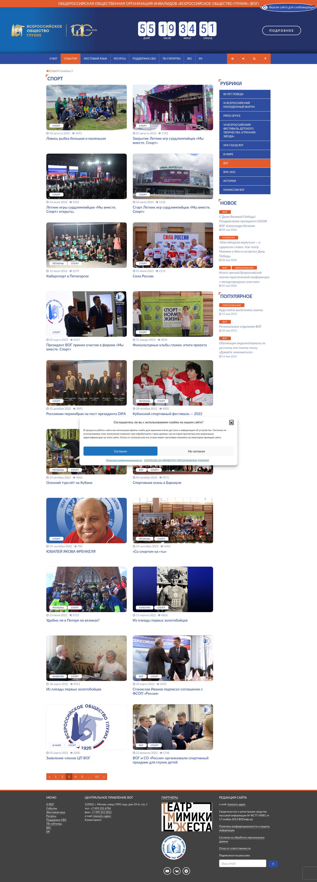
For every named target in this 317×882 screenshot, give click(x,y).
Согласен (120, 451)
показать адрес (102, 816)
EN (200, 58)
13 (96, 776)
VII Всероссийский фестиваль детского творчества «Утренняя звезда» (239, 130)
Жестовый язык (95, 58)
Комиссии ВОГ (234, 189)
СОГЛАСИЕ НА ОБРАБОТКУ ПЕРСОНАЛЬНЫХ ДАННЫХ (176, 460)
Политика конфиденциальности (124, 460)
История (229, 180)
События (70, 58)
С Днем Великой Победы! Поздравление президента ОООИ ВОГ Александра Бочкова (243, 221)
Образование (244, 267)
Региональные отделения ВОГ (240, 326)
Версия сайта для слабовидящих (288, 7)
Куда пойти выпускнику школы (241, 310)
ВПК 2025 (229, 172)
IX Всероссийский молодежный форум (239, 104)
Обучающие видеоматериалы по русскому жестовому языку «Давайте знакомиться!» (242, 347)
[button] (231, 422)
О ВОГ (53, 58)
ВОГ (225, 163)
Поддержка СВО (144, 58)
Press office (232, 115)
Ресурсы (120, 58)
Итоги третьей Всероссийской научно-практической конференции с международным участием (244, 277)
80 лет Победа (233, 94)
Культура (229, 237)
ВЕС (189, 58)
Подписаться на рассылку (234, 855)
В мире (228, 154)
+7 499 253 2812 (102, 812)
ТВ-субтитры (172, 58)
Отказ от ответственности (234, 848)
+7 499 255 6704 (101, 808)
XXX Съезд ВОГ (233, 145)
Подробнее (281, 30)
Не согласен (196, 451)
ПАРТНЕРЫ (170, 797)
